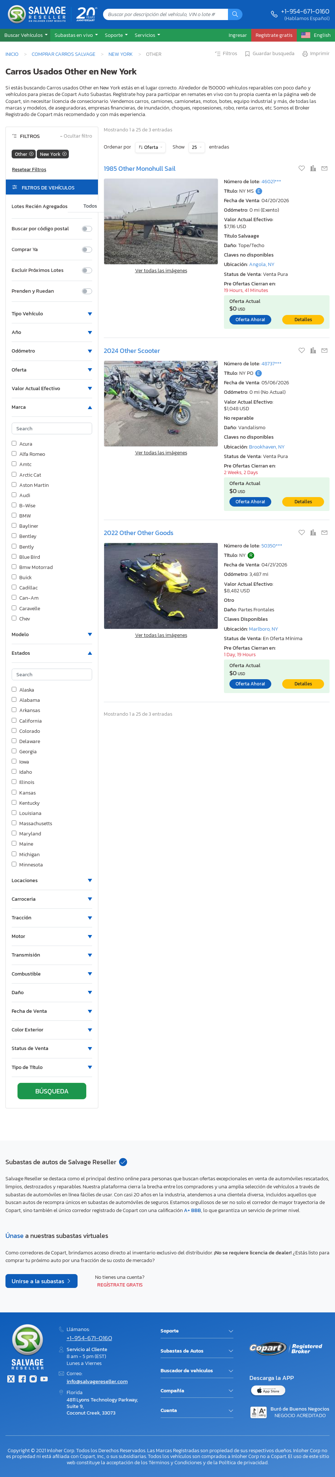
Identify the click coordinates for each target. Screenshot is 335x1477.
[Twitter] (10, 1380)
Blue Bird (26, 557)
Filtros (225, 54)
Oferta (151, 147)
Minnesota (27, 865)
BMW (21, 516)
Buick (22, 577)
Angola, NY (262, 264)
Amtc (21, 464)
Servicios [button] (145, 35)
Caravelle (26, 608)
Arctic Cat (26, 475)
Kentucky (26, 803)
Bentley (24, 536)
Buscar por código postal (40, 229)
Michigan (26, 854)
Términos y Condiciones (175, 1462)
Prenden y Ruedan (33, 291)
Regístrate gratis (120, 1285)
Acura (22, 444)
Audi (21, 495)
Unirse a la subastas (39, 1281)
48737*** (271, 364)
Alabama (26, 700)
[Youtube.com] (44, 1380)
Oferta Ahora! (250, 319)
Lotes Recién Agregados (40, 206)
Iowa (20, 762)
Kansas (24, 793)
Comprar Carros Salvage (63, 54)
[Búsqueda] (235, 14)
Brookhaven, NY (267, 447)
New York (121, 54)
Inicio (12, 54)
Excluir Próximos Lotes (38, 270)
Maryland (26, 834)
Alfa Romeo (28, 454)
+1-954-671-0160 (305, 11)
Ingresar (238, 35)
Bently (23, 547)
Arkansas (26, 710)
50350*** (271, 546)
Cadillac (25, 588)
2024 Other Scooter (132, 350)
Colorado (26, 731)
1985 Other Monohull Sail (140, 168)
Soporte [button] (114, 35)
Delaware (26, 741)
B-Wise (23, 506)
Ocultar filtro (76, 136)
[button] (25, 35)
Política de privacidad (243, 1462)
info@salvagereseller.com (97, 1381)
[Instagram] (33, 1380)
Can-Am (25, 598)
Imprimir (316, 54)
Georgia (24, 752)
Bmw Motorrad (32, 567)
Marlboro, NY (263, 629)
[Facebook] (21, 1380)
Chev (21, 619)
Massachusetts (32, 823)
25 (195, 147)
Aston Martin (30, 485)
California (27, 721)
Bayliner (25, 526)
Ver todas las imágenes (161, 270)
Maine (22, 844)
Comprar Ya (25, 249)
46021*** (271, 181)
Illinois (23, 782)
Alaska (23, 690)
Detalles (303, 319)
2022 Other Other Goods (138, 533)
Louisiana (27, 813)
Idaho (22, 772)
